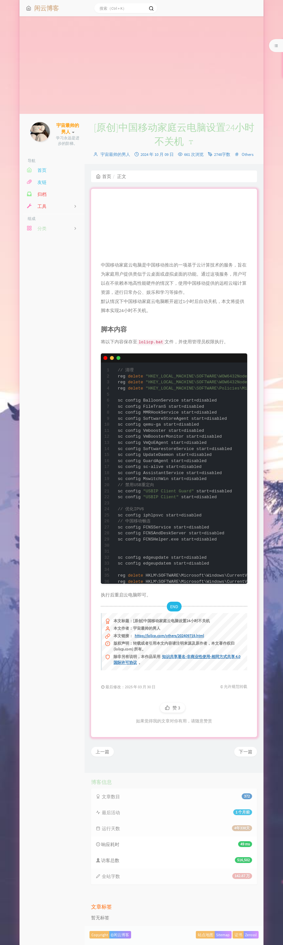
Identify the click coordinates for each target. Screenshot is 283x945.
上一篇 (102, 752)
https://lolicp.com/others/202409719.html (169, 635)
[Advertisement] (141, 65)
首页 (103, 176)
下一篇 (245, 752)
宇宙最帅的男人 (115, 154)
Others (247, 154)
